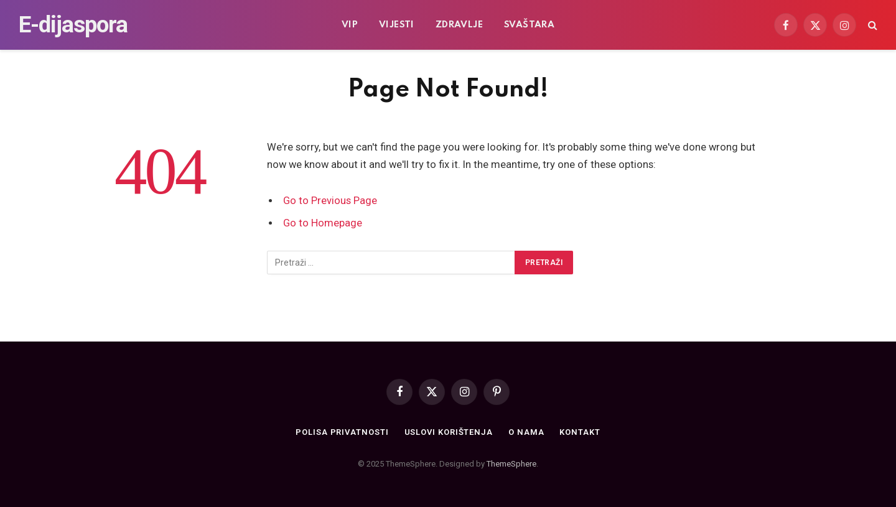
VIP (350, 25)
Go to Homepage (322, 223)
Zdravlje (459, 25)
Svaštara (529, 25)
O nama (526, 432)
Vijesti (396, 25)
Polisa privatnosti (342, 432)
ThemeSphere (511, 463)
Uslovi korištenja (448, 432)
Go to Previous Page (330, 201)
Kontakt (579, 432)
